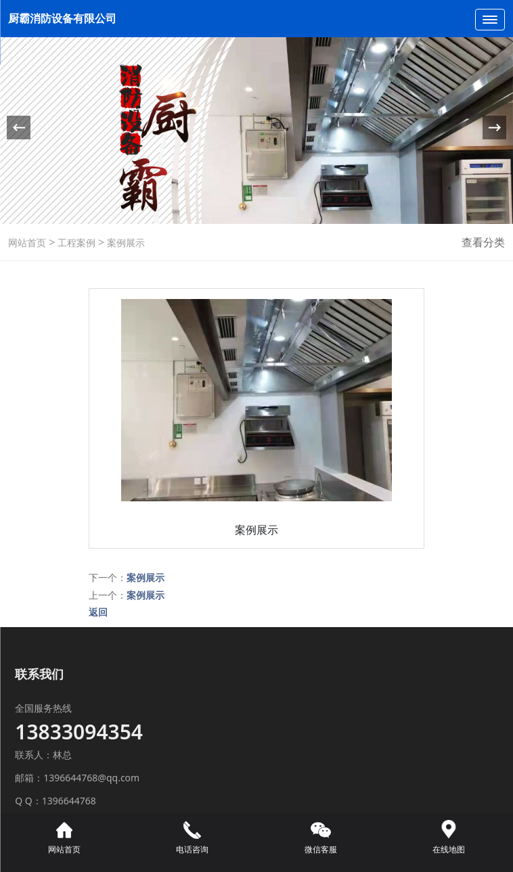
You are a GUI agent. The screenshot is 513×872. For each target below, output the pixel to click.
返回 (98, 611)
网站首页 (27, 242)
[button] (494, 127)
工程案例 (75, 242)
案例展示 (124, 242)
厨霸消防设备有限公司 (63, 18)
